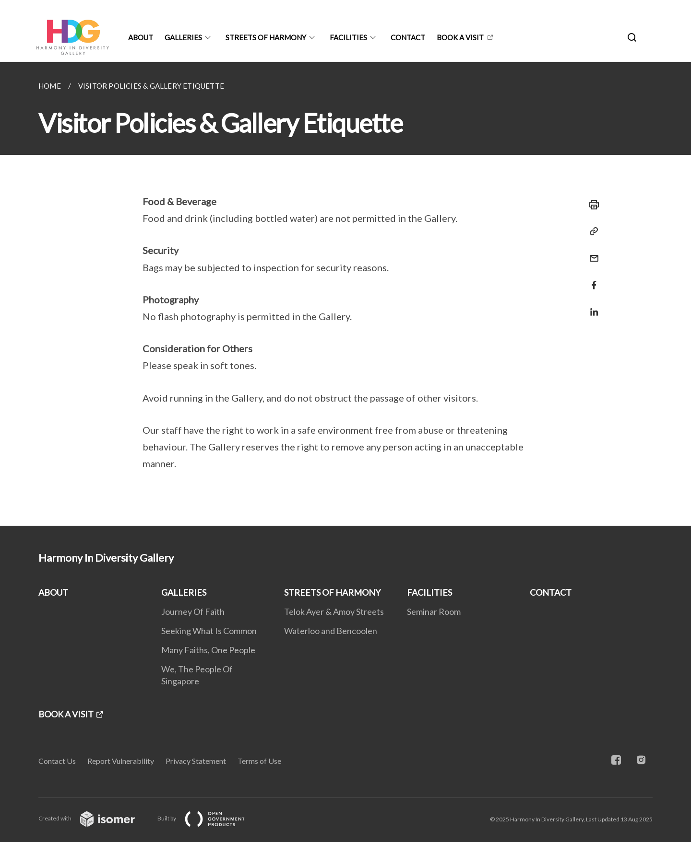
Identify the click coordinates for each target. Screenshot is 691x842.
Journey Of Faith (193, 611)
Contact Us (57, 760)
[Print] (591, 204)
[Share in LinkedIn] (591, 306)
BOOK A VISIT (460, 37)
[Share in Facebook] (591, 279)
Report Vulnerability (120, 760)
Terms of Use (259, 760)
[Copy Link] (591, 231)
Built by (208, 818)
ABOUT (140, 37)
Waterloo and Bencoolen (330, 630)
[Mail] (591, 252)
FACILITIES (348, 37)
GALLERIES (183, 37)
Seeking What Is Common (209, 630)
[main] (345, 294)
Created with (94, 818)
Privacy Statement (196, 760)
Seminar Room (434, 611)
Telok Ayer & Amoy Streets (334, 611)
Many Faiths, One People (208, 650)
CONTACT (408, 37)
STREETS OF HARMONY (266, 37)
